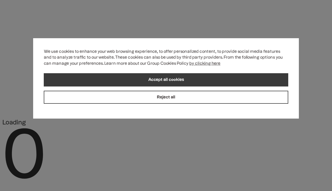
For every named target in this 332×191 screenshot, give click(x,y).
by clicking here (204, 64)
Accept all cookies (166, 80)
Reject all (166, 97)
